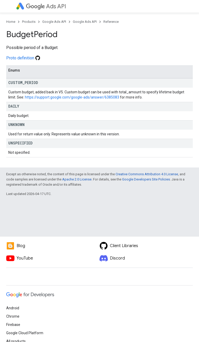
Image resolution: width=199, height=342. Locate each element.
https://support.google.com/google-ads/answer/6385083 (72, 97)
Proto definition (23, 57)
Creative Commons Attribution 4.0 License (147, 174)
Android (12, 308)
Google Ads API (54, 22)
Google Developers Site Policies (146, 179)
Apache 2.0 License (76, 179)
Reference (111, 22)
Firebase (13, 325)
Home (10, 22)
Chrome (12, 316)
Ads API (46, 6)
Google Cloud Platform (24, 333)
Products (28, 22)
